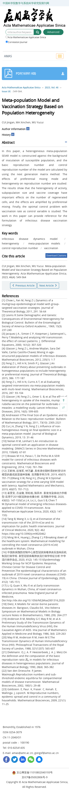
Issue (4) (6, 91)
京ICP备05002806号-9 (34, 777)
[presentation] (27, 659)
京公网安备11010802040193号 (32, 772)
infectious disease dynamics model (30, 239)
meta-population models (44, 243)
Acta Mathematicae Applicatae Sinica (26, 37)
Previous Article (23, 285)
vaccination (51, 248)
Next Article (48, 285)
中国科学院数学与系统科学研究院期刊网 (26, 3)
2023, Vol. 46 (51, 87)
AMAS (8, 56)
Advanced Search (53, 32)
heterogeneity (10, 243)
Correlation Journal (16, 42)
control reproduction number (20, 248)
